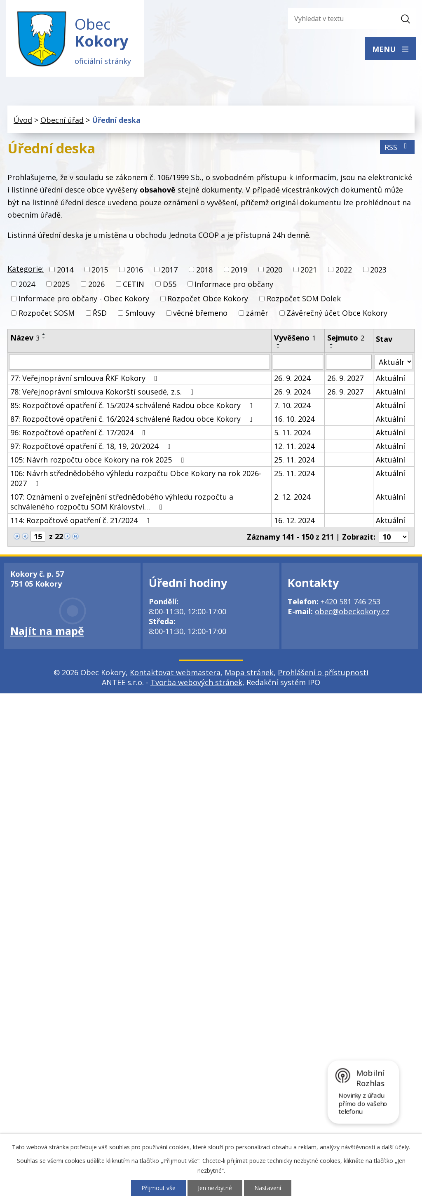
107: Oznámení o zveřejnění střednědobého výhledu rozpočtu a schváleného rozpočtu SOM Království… (121, 502)
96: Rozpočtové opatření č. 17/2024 (79, 432)
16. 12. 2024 (294, 520)
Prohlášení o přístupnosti (323, 672)
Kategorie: (25, 269)
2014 (65, 270)
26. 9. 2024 (292, 378)
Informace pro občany (234, 284)
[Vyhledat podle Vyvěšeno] (298, 362)
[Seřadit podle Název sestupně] (44, 337)
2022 (343, 270)
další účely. (396, 1147)
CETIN (133, 284)
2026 (96, 284)
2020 (274, 270)
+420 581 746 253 (350, 601)
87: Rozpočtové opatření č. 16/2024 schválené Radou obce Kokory (133, 419)
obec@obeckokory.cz (352, 611)
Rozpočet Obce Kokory (207, 298)
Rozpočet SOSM (47, 313)
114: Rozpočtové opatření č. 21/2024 (81, 520)
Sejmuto (345, 338)
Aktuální (390, 378)
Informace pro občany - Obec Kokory (84, 298)
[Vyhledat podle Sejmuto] (349, 362)
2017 (169, 270)
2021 (308, 270)
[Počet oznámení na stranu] (393, 536)
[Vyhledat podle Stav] (394, 361)
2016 (135, 270)
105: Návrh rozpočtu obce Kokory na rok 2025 (98, 460)
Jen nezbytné (215, 1188)
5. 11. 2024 (292, 432)
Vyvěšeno (295, 338)
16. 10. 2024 (294, 419)
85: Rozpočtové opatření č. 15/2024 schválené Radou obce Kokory (133, 405)
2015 (99, 270)
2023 (378, 270)
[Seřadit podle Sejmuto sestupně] (331, 347)
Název (25, 338)
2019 (239, 270)
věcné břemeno (200, 313)
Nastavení (267, 1188)
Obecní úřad (62, 120)
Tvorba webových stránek (196, 682)
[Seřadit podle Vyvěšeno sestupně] (278, 347)
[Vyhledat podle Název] (139, 362)
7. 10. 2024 (292, 405)
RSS (397, 147)
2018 (204, 270)
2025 (61, 284)
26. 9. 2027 (345, 378)
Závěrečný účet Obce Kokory (336, 313)
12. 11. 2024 (294, 446)
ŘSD (100, 313)
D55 (169, 284)
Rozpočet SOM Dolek (304, 298)
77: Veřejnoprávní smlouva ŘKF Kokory (85, 378)
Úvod (23, 120)
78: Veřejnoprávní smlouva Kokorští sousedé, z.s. (103, 392)
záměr (257, 313)
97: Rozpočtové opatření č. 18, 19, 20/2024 (91, 446)
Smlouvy (140, 313)
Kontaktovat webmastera (175, 672)
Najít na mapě (47, 631)
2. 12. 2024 (292, 497)
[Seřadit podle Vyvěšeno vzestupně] (278, 344)
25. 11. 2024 (294, 460)
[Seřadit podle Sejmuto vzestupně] (331, 344)
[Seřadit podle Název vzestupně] (44, 334)
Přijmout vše (158, 1188)
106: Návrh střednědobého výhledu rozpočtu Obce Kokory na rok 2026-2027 (135, 478)
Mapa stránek (249, 672)
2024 (27, 284)
